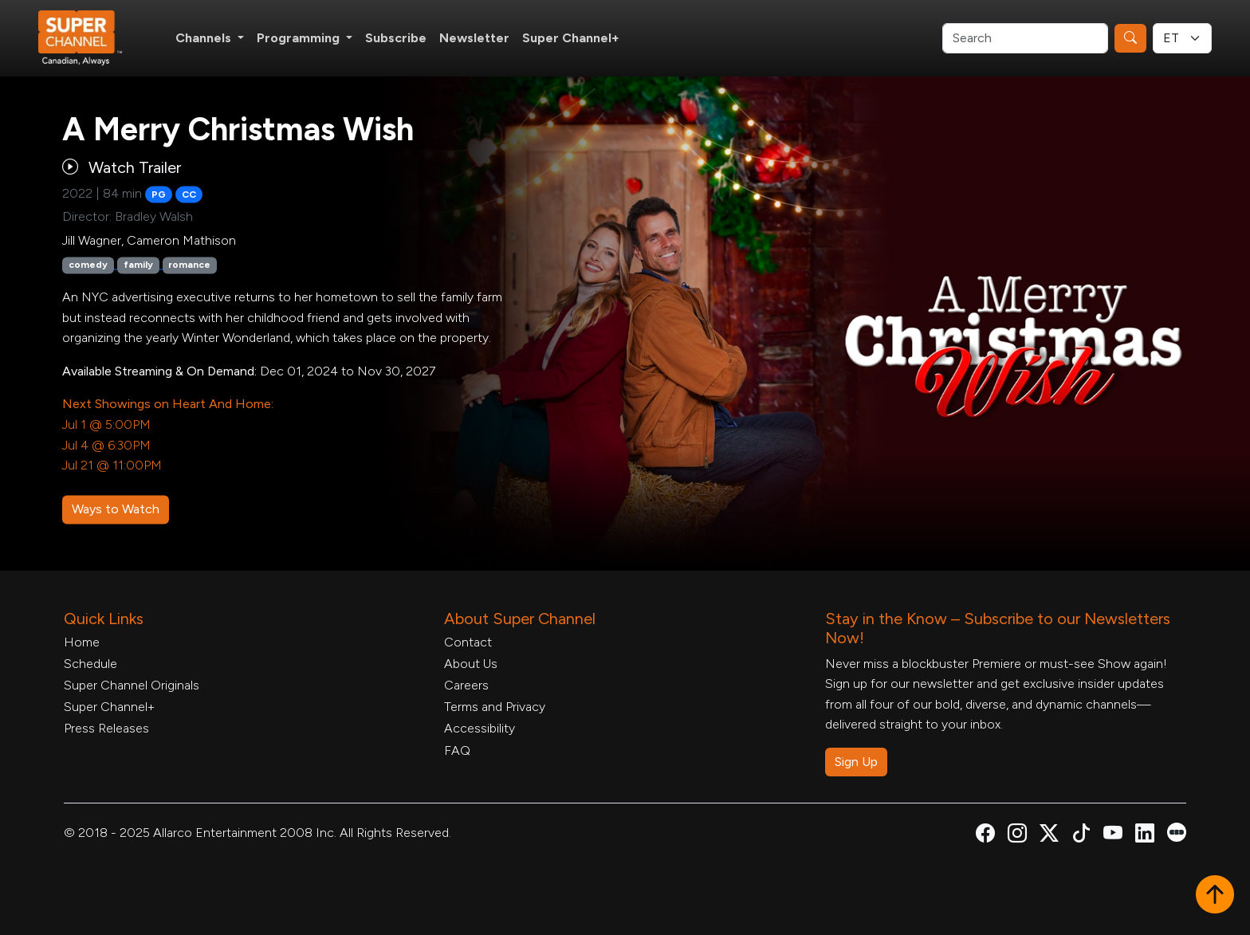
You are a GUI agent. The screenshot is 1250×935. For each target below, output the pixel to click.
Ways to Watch (115, 509)
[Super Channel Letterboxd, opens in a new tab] (1176, 831)
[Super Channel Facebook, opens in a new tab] (985, 835)
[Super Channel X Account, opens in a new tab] (1049, 835)
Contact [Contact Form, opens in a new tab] (468, 642)
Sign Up (856, 761)
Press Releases (106, 728)
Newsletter (474, 37)
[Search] (1025, 38)
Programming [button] (300, 37)
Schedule (90, 663)
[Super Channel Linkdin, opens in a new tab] (1144, 835)
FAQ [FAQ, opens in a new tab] (457, 750)
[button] (1215, 896)
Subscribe (395, 37)
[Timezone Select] (1182, 38)
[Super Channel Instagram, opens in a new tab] (1017, 835)
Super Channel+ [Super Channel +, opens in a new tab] (570, 37)
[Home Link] (90, 38)
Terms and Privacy (494, 706)
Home (82, 642)
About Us (470, 663)
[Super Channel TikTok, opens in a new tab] (1081, 835)
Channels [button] (204, 37)
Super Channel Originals (131, 685)
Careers (466, 685)
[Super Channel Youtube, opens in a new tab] (1112, 835)
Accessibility (479, 728)
